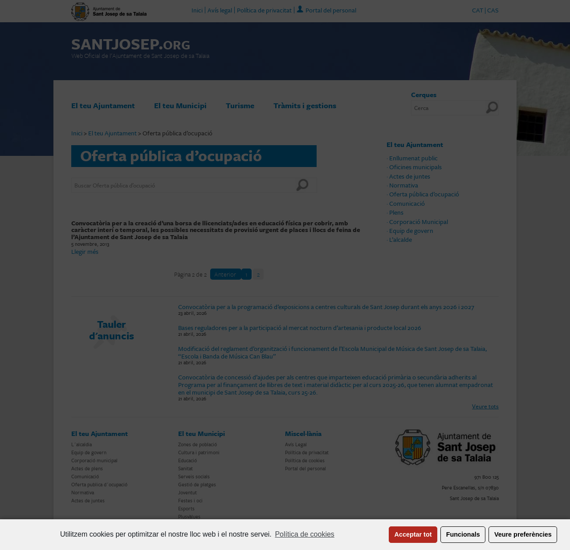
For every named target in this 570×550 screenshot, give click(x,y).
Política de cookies (304, 534)
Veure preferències (523, 534)
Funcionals (463, 534)
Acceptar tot (413, 534)
